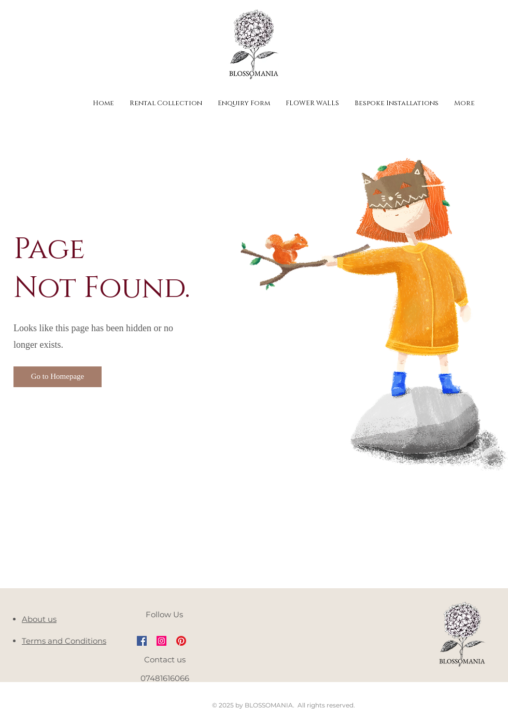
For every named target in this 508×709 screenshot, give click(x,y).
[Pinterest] (181, 641)
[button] (57, 376)
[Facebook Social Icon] (142, 641)
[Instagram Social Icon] (161, 641)
